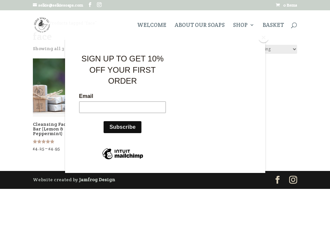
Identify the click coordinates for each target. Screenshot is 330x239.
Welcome (151, 26)
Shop (240, 26)
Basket (273, 26)
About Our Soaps (200, 26)
